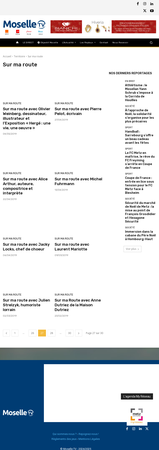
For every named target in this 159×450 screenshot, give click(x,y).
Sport (129, 117)
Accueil (7, 56)
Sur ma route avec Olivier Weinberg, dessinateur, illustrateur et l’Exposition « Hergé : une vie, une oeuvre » (25, 117)
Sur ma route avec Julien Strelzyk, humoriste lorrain (26, 292)
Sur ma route (11, 103)
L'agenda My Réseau (137, 381)
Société (130, 100)
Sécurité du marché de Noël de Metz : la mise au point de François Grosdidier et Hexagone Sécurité (139, 176)
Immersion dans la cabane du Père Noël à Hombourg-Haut (140, 195)
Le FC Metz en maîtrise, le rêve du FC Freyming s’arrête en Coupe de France (140, 140)
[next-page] (78, 317)
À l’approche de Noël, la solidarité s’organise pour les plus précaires (140, 106)
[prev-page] (6, 317)
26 (32, 317)
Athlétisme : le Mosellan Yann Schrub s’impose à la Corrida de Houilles (140, 89)
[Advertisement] (101, 378)
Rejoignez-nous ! (89, 418)
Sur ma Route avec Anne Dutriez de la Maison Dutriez (78, 292)
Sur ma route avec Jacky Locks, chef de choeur (24, 237)
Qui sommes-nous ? (65, 418)
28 (51, 317)
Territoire (19, 56)
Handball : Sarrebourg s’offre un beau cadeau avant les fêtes (138, 123)
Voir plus (132, 209)
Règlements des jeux (64, 423)
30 (69, 317)
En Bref (130, 82)
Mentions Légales (89, 423)
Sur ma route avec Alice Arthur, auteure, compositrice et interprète (26, 180)
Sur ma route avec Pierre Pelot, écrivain (76, 111)
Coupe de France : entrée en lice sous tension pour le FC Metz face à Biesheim (140, 157)
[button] (151, 42)
